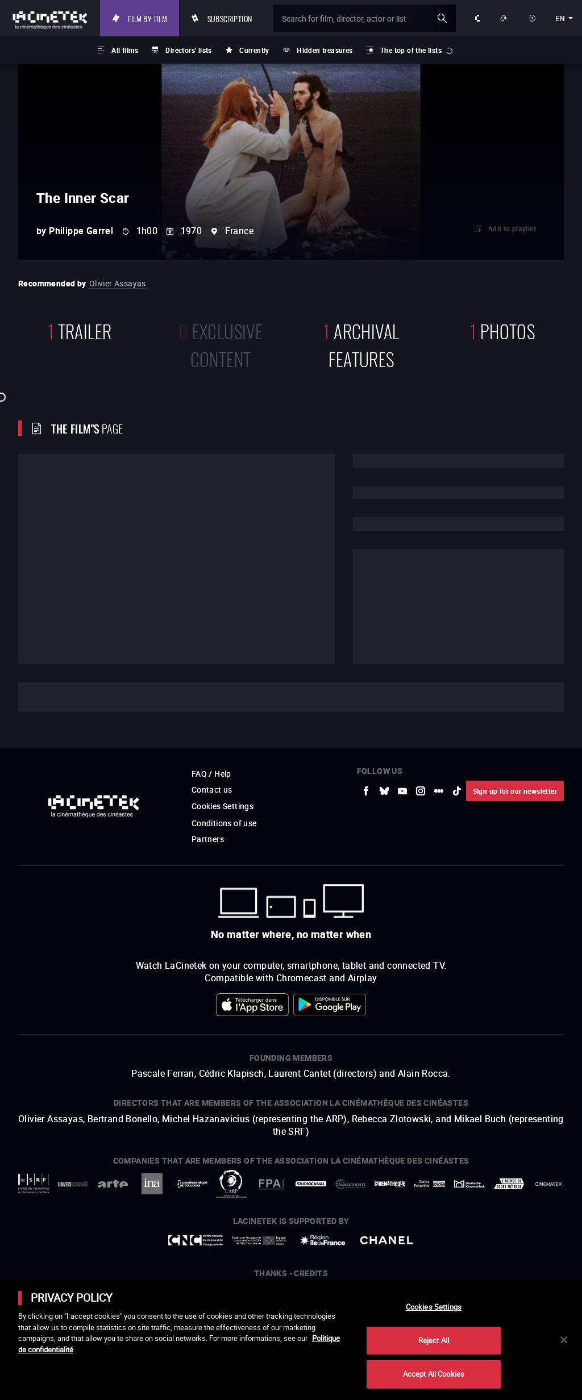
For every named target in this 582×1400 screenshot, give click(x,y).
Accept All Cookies (433, 1374)
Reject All (433, 1340)
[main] (291, 1340)
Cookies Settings (434, 1307)
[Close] (563, 1339)
